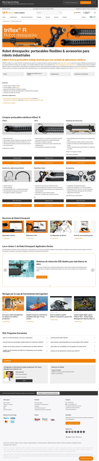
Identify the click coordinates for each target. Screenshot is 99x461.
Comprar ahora (49, 205)
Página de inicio (5, 21)
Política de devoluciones (71, 409)
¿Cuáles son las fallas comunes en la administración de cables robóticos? (25, 346)
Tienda (4, 17)
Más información (81, 158)
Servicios (48, 17)
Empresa (65, 17)
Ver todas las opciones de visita (72, 407)
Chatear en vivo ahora (86, 458)
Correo (24, 380)
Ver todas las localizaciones (71, 2)
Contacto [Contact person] (84, 17)
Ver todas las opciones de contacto (73, 406)
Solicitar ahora (78, 238)
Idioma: (70, 437)
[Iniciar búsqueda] (60, 13)
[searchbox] (48, 12)
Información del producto (27, 17)
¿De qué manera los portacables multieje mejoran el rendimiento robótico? (25, 342)
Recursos (56, 17)
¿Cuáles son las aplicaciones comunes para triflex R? (72, 351)
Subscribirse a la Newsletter (73, 423)
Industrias (39, 17)
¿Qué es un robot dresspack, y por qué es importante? (25, 337)
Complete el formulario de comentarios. (48, 393)
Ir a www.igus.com (85, 2)
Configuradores (13, 17)
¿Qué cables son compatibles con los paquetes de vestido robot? (72, 346)
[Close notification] (94, 2)
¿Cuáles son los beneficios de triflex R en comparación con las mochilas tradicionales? (25, 351)
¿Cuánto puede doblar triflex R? (72, 337)
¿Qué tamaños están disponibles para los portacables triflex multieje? (72, 342)
